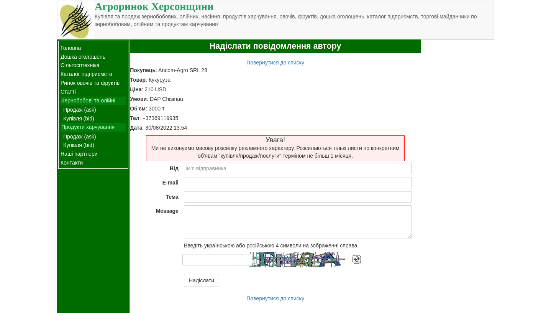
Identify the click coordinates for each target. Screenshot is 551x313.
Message (167, 211)
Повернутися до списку (275, 62)
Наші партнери (79, 154)
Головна (71, 48)
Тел (134, 118)
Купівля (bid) (78, 118)
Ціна (135, 89)
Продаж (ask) (79, 110)
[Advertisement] (457, 155)
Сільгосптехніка (80, 65)
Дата (136, 128)
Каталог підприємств (86, 74)
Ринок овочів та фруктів (90, 83)
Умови (138, 99)
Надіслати (201, 280)
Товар (138, 80)
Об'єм (138, 108)
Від (174, 168)
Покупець (143, 70)
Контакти (72, 163)
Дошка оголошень (83, 57)
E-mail (170, 183)
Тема (172, 197)
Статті (68, 92)
